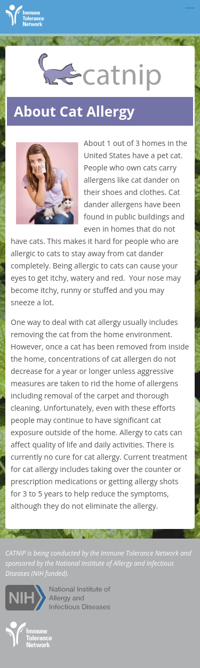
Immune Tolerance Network (140, 553)
